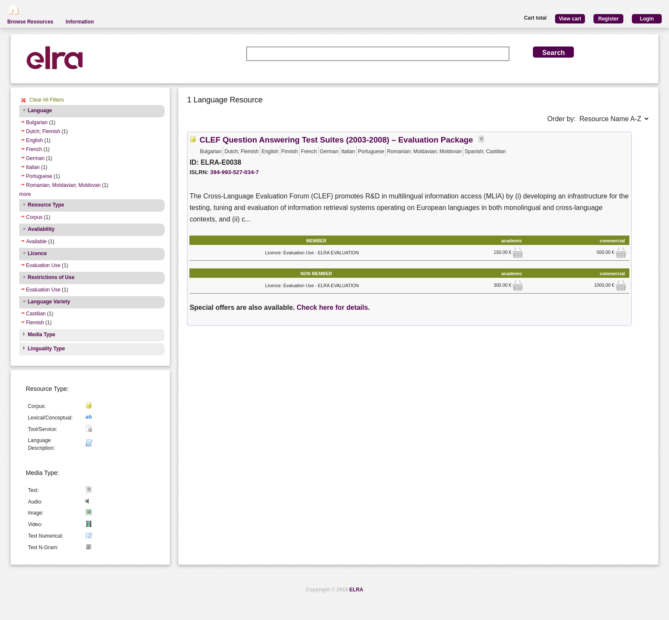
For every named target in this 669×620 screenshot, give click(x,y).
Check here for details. (333, 307)
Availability (41, 229)
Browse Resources (30, 22)
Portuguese (39, 176)
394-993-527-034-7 (234, 172)
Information (80, 22)
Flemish (35, 323)
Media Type (41, 335)
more (25, 194)
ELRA (356, 590)
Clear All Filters (46, 100)
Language (40, 111)
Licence (37, 253)
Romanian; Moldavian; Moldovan (63, 185)
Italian (33, 167)
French (34, 149)
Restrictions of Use (51, 277)
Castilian (36, 314)
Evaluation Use (43, 265)
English (34, 140)
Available (36, 242)
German (35, 158)
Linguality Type (46, 349)
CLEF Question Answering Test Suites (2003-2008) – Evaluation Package (336, 139)
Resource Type (46, 205)
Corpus (34, 217)
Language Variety (49, 302)
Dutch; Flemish (43, 131)
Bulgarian (37, 122)
